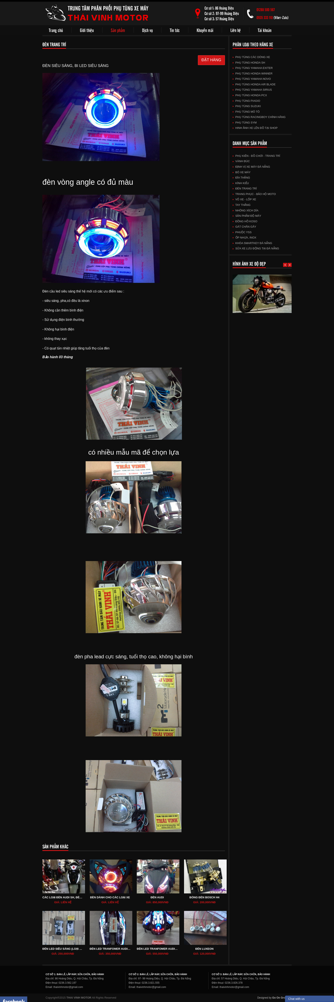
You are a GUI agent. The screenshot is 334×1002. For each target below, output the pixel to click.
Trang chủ (56, 30)
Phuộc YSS (242, 232)
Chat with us (296, 999)
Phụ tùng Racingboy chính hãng (259, 117)
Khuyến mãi (205, 30)
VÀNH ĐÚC (241, 161)
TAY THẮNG (241, 205)
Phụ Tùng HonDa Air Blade (254, 84)
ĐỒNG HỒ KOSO (245, 221)
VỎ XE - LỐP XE (244, 199)
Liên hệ (235, 30)
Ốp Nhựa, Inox (244, 237)
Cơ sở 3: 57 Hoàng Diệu (219, 18)
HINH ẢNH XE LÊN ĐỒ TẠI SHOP (255, 127)
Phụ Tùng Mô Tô (246, 111)
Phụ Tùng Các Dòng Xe (251, 57)
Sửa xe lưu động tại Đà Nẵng (256, 248)
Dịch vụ (147, 30)
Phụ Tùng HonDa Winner (253, 73)
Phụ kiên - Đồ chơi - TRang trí (256, 155)
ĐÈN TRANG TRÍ (245, 188)
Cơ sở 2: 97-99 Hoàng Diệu (221, 13)
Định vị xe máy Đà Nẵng (251, 166)
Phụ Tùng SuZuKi (247, 106)
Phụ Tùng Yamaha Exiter (253, 68)
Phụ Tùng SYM (245, 122)
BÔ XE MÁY (242, 172)
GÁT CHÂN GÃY (244, 226)
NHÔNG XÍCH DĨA (246, 210)
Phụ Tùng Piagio (246, 100)
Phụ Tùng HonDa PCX (250, 95)
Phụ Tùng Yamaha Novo (252, 78)
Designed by (272, 997)
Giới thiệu (87, 30)
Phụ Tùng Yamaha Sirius (252, 89)
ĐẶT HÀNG (211, 60)
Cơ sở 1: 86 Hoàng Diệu (219, 8)
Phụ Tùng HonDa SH (249, 62)
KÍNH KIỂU (241, 183)
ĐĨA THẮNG (241, 177)
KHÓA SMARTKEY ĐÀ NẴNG (252, 243)
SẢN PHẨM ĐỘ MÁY (247, 215)
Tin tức (175, 30)
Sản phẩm (118, 30)
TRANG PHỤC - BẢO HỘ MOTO (254, 194)
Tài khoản (264, 30)
